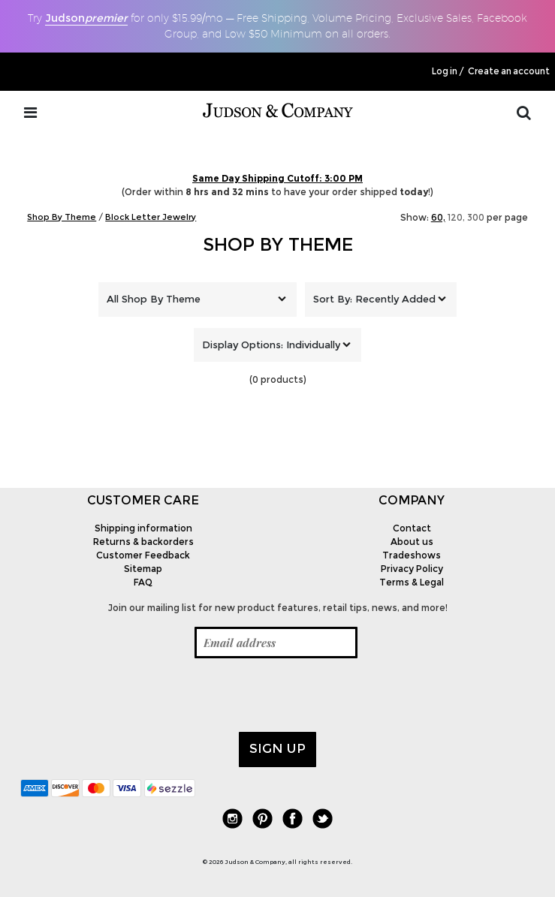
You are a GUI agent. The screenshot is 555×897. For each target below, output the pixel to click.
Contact (412, 528)
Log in (444, 71)
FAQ (143, 582)
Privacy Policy (412, 568)
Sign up (277, 748)
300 (475, 217)
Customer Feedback (143, 555)
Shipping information (143, 528)
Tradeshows (411, 555)
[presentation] (134, 695)
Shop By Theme (278, 244)
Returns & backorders (143, 541)
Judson (86, 18)
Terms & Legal (411, 582)
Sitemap (143, 568)
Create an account (509, 71)
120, (456, 217)
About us (412, 541)
